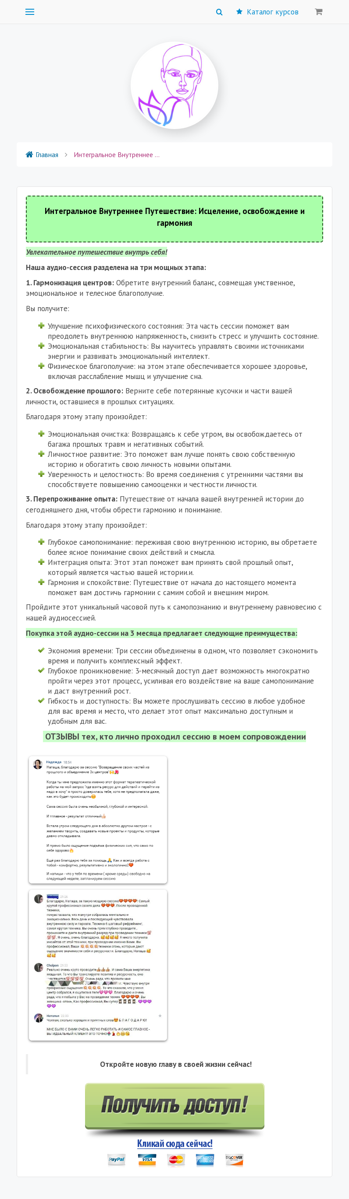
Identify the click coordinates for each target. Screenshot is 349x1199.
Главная (41, 154)
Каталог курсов (267, 12)
